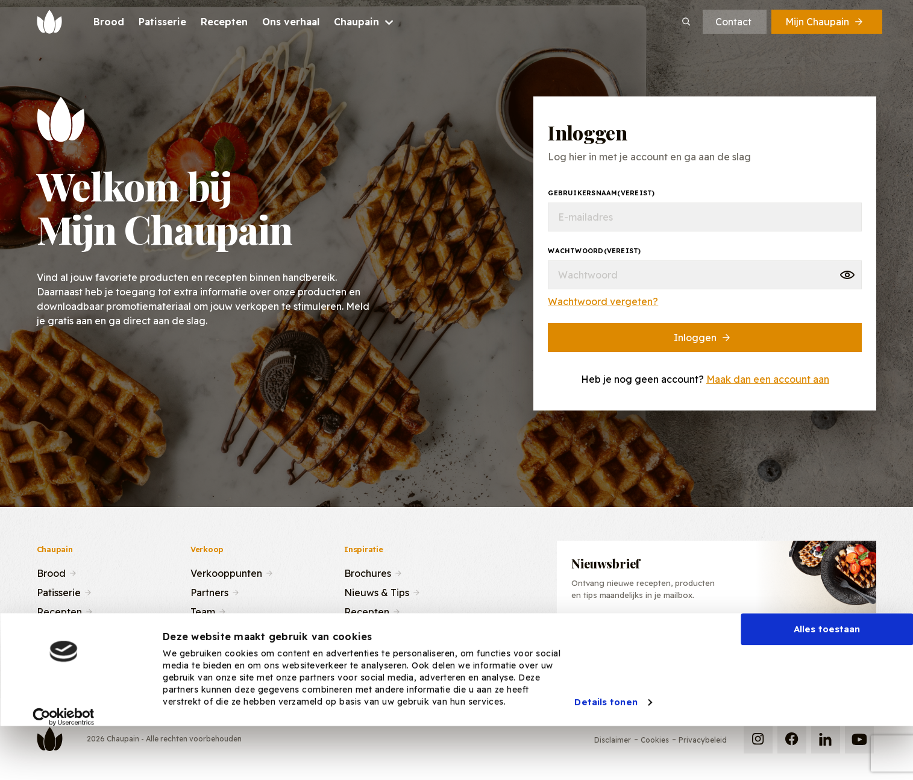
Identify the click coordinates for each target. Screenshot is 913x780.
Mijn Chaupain (825, 22)
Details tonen (605, 746)
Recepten (59, 610)
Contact (733, 22)
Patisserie (59, 591)
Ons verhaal (63, 630)
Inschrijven (808, 640)
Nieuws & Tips (376, 591)
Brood (51, 572)
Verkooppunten (226, 572)
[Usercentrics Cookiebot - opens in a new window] (63, 761)
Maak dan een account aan (767, 379)
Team (202, 610)
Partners (209, 591)
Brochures (367, 572)
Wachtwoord (594, 251)
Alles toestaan (827, 673)
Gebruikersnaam (601, 193)
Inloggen (703, 338)
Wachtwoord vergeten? (603, 301)
